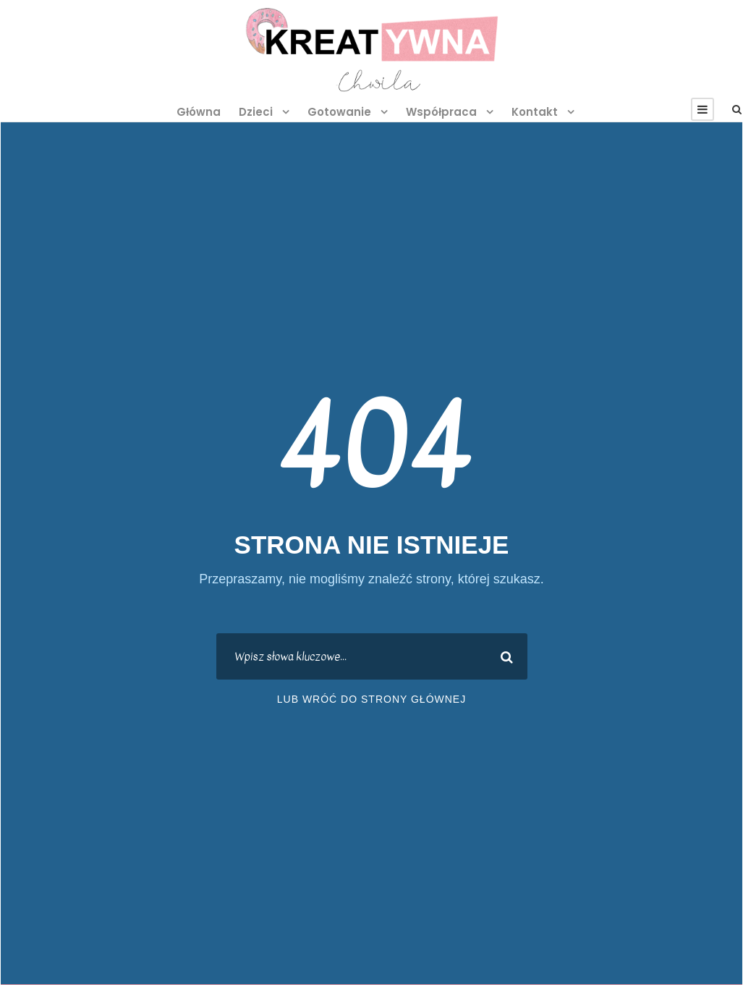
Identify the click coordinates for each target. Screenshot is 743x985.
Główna (199, 111)
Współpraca (441, 111)
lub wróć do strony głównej (371, 699)
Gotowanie (339, 111)
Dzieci (256, 111)
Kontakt (534, 111)
